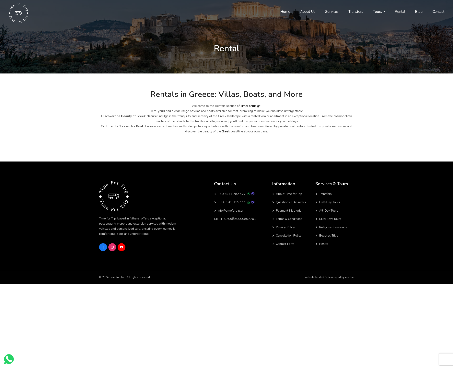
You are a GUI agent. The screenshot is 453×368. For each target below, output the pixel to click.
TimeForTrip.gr (250, 106)
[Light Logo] (18, 13)
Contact (438, 11)
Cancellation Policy (288, 235)
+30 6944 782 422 (232, 194)
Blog (419, 11)
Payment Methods (288, 210)
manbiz (349, 277)
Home (285, 11)
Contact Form (285, 244)
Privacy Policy (285, 227)
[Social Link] (103, 247)
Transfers (355, 11)
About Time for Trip (289, 194)
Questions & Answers (291, 202)
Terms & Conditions (289, 219)
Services (332, 11)
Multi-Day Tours (330, 219)
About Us (307, 11)
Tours (377, 11)
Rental (400, 11)
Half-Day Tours (329, 202)
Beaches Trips (328, 235)
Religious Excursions (333, 227)
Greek (226, 131)
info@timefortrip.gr (230, 210)
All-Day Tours (328, 210)
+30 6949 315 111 (232, 202)
